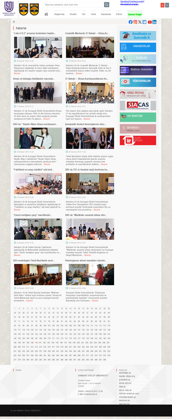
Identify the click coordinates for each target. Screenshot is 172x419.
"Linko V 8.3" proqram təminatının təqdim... (34, 33)
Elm (84, 14)
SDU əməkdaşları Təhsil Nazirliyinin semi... (34, 260)
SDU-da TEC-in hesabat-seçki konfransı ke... (87, 169)
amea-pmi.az (125, 383)
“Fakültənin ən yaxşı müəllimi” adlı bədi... (33, 169)
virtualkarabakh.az (127, 397)
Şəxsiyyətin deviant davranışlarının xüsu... (85, 124)
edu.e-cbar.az (125, 390)
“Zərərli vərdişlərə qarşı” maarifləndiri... (32, 215)
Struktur (73, 14)
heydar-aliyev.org (127, 376)
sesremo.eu (124, 400)
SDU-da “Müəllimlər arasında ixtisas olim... (86, 215)
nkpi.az (122, 386)
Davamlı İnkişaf (135, 14)
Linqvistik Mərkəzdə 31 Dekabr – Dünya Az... (87, 33)
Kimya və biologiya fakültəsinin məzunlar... (34, 78)
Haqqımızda (59, 14)
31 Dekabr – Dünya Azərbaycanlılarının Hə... (86, 78)
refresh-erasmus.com (129, 393)
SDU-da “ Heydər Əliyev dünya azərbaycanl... (35, 124)
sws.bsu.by (124, 404)
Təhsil (93, 14)
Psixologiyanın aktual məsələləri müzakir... (86, 260)
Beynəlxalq (106, 14)
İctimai (119, 14)
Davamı (17, 73)
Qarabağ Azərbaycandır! (132, 1)
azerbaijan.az (125, 372)
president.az (124, 379)
